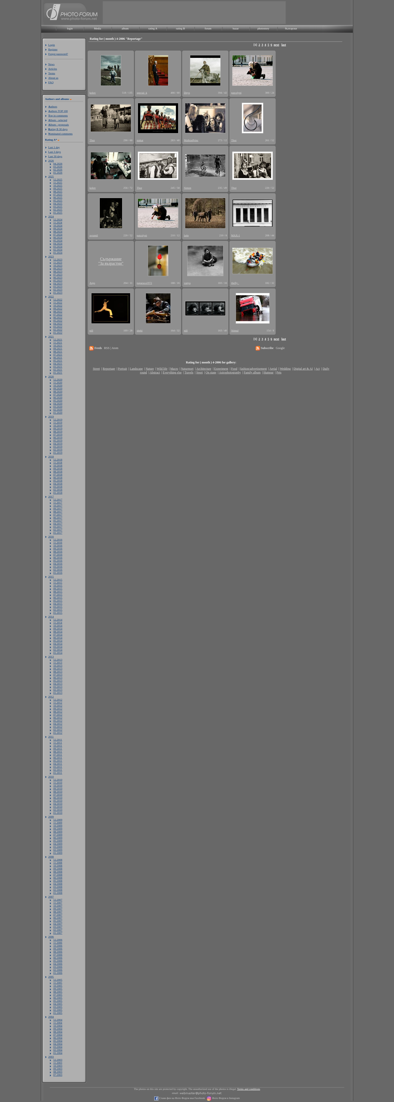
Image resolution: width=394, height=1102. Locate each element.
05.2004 (57, 1040)
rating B (180, 28)
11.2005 (57, 982)
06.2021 (57, 357)
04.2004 (57, 1043)
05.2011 (57, 760)
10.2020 (57, 385)
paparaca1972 (144, 282)
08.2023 (57, 271)
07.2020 (57, 394)
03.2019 (57, 446)
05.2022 (57, 320)
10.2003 (57, 1065)
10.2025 (57, 185)
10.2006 (57, 945)
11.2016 (57, 542)
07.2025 (57, 194)
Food (234, 368)
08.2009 (57, 831)
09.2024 (57, 228)
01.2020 (57, 412)
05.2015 (57, 600)
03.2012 (57, 726)
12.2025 (57, 179)
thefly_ (235, 282)
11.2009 (57, 822)
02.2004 (57, 1049)
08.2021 (57, 351)
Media (97, 28)
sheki (139, 330)
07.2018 (57, 474)
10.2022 (57, 305)
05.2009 (57, 840)
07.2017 (57, 514)
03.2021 (57, 366)
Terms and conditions (248, 1089)
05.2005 (57, 1000)
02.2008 (57, 889)
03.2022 (57, 326)
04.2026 (57, 163)
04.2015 (57, 603)
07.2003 (57, 1074)
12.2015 (57, 579)
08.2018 (57, 471)
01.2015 (57, 612)
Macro (174, 368)
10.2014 (57, 625)
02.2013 (57, 689)
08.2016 (57, 551)
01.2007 (57, 932)
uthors (52, 106)
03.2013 (57, 686)
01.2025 (57, 212)
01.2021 (57, 372)
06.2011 (57, 757)
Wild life (162, 368)
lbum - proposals (58, 124)
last (283, 45)
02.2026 (57, 169)
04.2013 (57, 683)
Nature (150, 368)
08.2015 (57, 591)
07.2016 (57, 554)
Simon (187, 187)
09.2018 (57, 468)
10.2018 (57, 465)
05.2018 (57, 480)
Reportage (109, 368)
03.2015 (57, 606)
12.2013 (57, 659)
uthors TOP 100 (58, 110)
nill (91, 330)
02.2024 (57, 249)
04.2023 (57, 283)
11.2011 (57, 742)
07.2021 (57, 354)
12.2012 (57, 699)
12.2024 (57, 219)
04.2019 (57, 443)
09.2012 (57, 708)
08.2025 (57, 191)
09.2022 (57, 308)
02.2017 (57, 529)
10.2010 (57, 785)
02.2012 (57, 729)
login (70, 28)
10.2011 (57, 745)
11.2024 (57, 222)
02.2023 (57, 289)
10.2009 (57, 825)
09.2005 (57, 988)
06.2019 (57, 437)
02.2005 (57, 1009)
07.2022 (57, 314)
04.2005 (57, 1003)
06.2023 (57, 277)
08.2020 (57, 391)
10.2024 (57, 225)
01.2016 (57, 572)
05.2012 (57, 720)
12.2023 (57, 259)
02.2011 (57, 769)
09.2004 (57, 1028)
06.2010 (57, 797)
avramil (93, 235)
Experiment (221, 368)
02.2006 (57, 969)
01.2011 (57, 772)
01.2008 (57, 892)
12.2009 (57, 819)
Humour (269, 372)
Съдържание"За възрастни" (110, 261)
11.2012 (57, 702)
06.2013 (57, 677)
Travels (188, 372)
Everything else (172, 372)
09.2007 (57, 908)
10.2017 (57, 505)
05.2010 (57, 800)
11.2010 (57, 782)
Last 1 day (54, 147)
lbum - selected (57, 120)
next (276, 45)
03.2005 (57, 1006)
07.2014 (57, 634)
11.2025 (57, 182)
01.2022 (57, 332)
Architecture (203, 368)
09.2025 (57, 188)
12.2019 (57, 419)
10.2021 (57, 345)
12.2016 (57, 539)
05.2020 (57, 400)
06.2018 (57, 477)
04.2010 (57, 803)
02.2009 (57, 849)
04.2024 (57, 243)
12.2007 (57, 899)
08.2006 (57, 951)
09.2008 (57, 868)
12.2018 (57, 459)
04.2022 (57, 323)
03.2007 (57, 926)
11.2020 (57, 382)
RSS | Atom (111, 348)
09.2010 (57, 788)
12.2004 (57, 1019)
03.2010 (57, 806)
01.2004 (57, 1052)
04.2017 (57, 523)
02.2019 (57, 449)
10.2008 (57, 865)
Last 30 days (55, 156)
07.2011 (57, 754)
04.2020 (57, 403)
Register (53, 49)
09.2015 (57, 588)
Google (280, 348)
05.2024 (57, 240)
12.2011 (57, 739)
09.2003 (57, 1068)
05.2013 (57, 680)
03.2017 (57, 526)
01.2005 (57, 1012)
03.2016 (57, 566)
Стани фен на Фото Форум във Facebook (181, 1098)
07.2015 (57, 594)
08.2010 (57, 791)
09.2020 (57, 388)
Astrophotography (230, 372)
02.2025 (57, 209)
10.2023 (57, 265)
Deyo (187, 92)
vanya (187, 282)
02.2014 (57, 649)
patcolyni (236, 92)
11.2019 (57, 422)
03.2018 (57, 486)
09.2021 (57, 348)
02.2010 (57, 809)
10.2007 (57, 905)
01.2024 (57, 252)
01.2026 (57, 172)
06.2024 (57, 237)
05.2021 (57, 360)
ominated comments (60, 133)
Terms (51, 73)
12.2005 (57, 979)
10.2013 (57, 665)
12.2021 (57, 339)
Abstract (155, 372)
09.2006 (57, 948)
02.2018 (57, 489)
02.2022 (57, 329)
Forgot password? (58, 53)
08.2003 (57, 1071)
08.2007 (57, 911)
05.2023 (57, 280)
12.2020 (57, 379)
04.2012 (57, 723)
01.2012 (57, 732)
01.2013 (57, 692)
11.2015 (57, 582)
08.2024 (57, 231)
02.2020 (57, 409)
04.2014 (57, 643)
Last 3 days (54, 151)
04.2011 (57, 763)
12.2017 (57, 499)
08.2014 (57, 631)
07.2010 (57, 794)
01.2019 (57, 452)
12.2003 (57, 1059)
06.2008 (57, 877)
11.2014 (57, 622)
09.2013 (57, 668)
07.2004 (57, 1034)
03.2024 (57, 246)
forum (208, 28)
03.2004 (57, 1046)
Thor (92, 140)
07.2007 (57, 914)
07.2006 (57, 954)
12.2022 (57, 299)
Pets (278, 372)
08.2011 (57, 751)
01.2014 (57, 652)
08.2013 (57, 671)
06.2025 (57, 197)
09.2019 (57, 428)
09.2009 (57, 828)
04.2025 (57, 203)
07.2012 (57, 714)
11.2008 (57, 862)
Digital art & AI (303, 368)
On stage (211, 372)
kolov (92, 92)
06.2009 (57, 837)
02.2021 (57, 369)
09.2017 (57, 508)
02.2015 (57, 609)
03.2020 (57, 406)
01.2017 (57, 532)
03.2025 (57, 206)
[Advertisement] (194, 12)
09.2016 (57, 548)
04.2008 (57, 883)
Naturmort (187, 368)
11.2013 (57, 662)
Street (96, 368)
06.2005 (57, 997)
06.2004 (57, 1037)
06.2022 (57, 317)
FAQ (51, 82)
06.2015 (57, 597)
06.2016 (57, 557)
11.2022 (57, 302)
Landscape (136, 368)
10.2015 (57, 585)
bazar (236, 28)
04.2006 (57, 963)
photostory (263, 28)
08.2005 (57, 991)
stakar (140, 140)
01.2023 (57, 292)
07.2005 (57, 994)
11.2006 (57, 942)
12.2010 (57, 779)
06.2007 (57, 917)
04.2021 (57, 363)
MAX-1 (235, 235)
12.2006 (57, 939)
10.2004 (57, 1025)
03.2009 (57, 846)
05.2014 (57, 640)
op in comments (58, 115)
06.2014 (57, 637)
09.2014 (57, 628)
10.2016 (57, 545)
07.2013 (57, 674)
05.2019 (57, 440)
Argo (92, 282)
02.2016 (57, 569)
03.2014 (57, 646)
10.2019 (57, 425)
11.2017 (57, 502)
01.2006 (57, 972)
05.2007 (57, 920)
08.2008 (57, 871)
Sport (199, 372)
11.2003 (57, 1062)
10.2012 (57, 705)
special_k (142, 92)
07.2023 (57, 274)
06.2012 (57, 717)
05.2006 (57, 960)
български (291, 28)
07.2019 (57, 434)
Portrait (122, 368)
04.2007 (57, 923)
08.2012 (57, 711)
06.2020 (57, 397)
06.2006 (57, 957)
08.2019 (57, 431)
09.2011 (57, 748)
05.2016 (57, 560)
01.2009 (57, 852)
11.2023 (57, 262)
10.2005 (57, 985)
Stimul (234, 330)
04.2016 (57, 563)
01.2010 (57, 812)
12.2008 (57, 859)
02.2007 (57, 929)
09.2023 (57, 268)
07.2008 (57, 874)
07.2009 (57, 834)
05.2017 (57, 520)
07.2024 (57, 234)
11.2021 (57, 342)
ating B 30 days (58, 129)
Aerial (273, 368)
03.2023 (57, 286)
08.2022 (57, 311)
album (125, 28)
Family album (252, 372)
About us (53, 77)
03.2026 (57, 166)
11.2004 (57, 1022)
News (51, 64)
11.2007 (57, 902)
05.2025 (57, 200)
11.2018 (57, 462)
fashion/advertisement (253, 368)
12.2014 (57, 619)
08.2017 (57, 511)
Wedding (285, 368)
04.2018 (57, 483)
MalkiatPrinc (191, 140)
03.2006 (57, 966)
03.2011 (57, 766)
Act (317, 368)
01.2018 (57, 492)
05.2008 (57, 880)
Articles (52, 68)
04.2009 (57, 843)
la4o (186, 235)
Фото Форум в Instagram (225, 1098)
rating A (152, 28)
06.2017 (57, 517)
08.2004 (57, 1031)
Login (51, 44)
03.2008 (57, 886)
